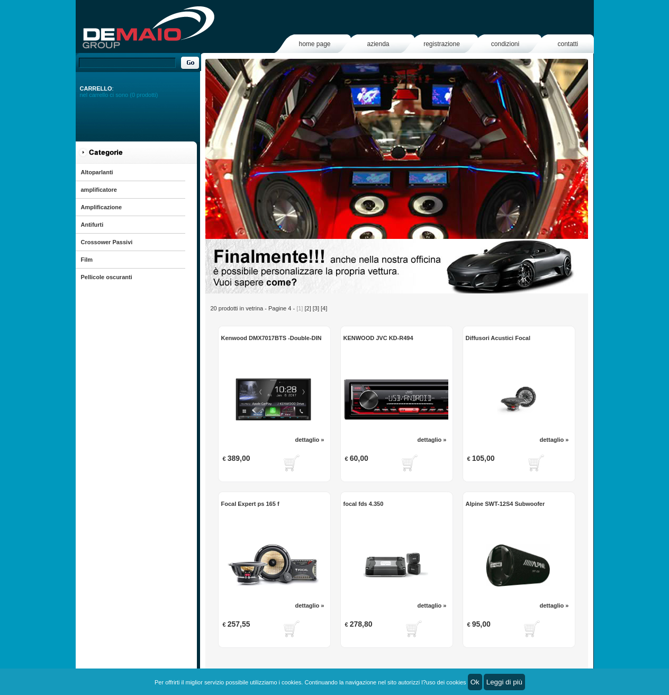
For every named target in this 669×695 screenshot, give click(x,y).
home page (314, 44)
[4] (324, 308)
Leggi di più (504, 682)
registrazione (441, 44)
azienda (378, 44)
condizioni (505, 44)
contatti (567, 44)
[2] (307, 308)
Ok (475, 682)
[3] (316, 308)
